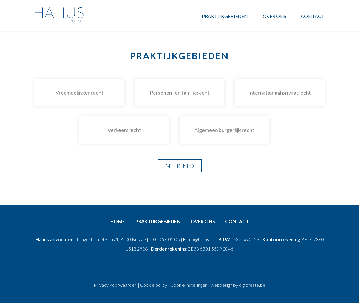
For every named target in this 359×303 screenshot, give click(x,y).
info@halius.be (201, 239)
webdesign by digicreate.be (238, 285)
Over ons (274, 16)
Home (117, 221)
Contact (313, 16)
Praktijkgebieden (225, 16)
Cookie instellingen (189, 285)
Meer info (179, 166)
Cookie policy (153, 285)
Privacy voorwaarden (115, 285)
